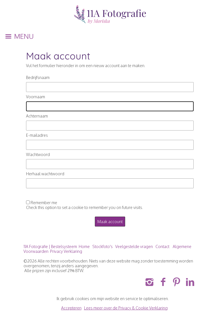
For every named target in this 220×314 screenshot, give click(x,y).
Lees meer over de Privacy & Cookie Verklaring (126, 308)
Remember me (44, 202)
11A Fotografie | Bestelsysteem (50, 246)
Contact (162, 246)
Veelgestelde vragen (134, 246)
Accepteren (71, 308)
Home (84, 246)
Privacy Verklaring (66, 251)
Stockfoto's (102, 246)
